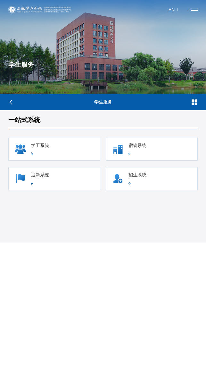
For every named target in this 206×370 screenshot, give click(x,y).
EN (172, 9)
